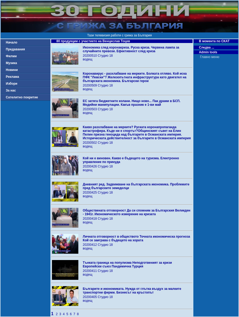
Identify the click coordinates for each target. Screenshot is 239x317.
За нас (11, 90)
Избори (11, 83)
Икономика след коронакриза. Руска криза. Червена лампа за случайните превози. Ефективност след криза (131, 49)
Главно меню (209, 57)
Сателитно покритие (22, 97)
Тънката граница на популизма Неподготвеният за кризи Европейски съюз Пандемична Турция (127, 264)
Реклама (12, 77)
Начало (11, 42)
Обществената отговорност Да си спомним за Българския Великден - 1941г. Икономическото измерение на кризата (136, 212)
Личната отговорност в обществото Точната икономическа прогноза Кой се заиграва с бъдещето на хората (136, 238)
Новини (12, 70)
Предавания (15, 49)
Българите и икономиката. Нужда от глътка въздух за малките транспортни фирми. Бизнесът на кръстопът (132, 290)
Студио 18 (105, 55)
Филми (11, 56)
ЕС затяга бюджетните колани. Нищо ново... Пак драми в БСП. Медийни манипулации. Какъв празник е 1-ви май (131, 103)
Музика (11, 63)
